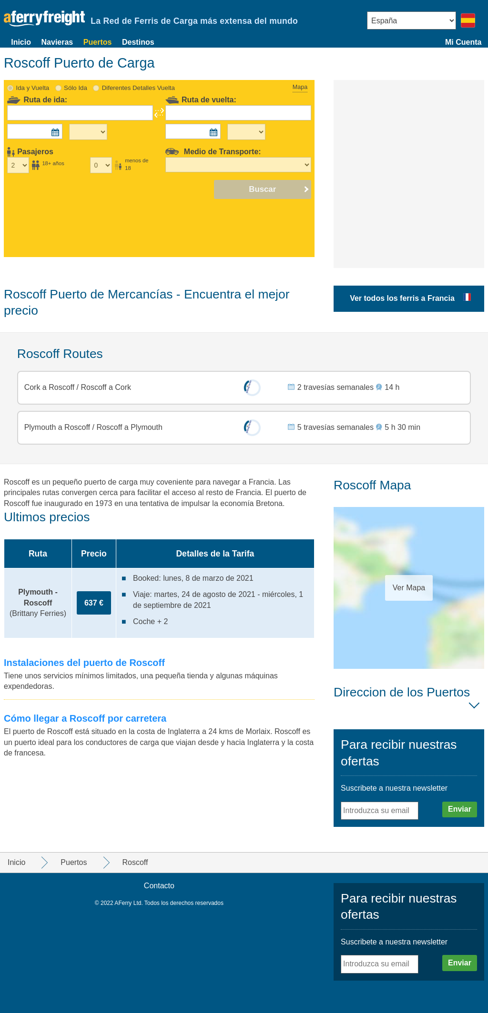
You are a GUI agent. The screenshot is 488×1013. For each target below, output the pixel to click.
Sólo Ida (75, 87)
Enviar (459, 809)
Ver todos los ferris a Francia (402, 298)
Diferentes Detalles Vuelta (138, 87)
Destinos (138, 42)
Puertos (97, 42)
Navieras (57, 42)
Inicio (21, 42)
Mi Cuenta (463, 42)
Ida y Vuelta (33, 87)
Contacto (159, 886)
